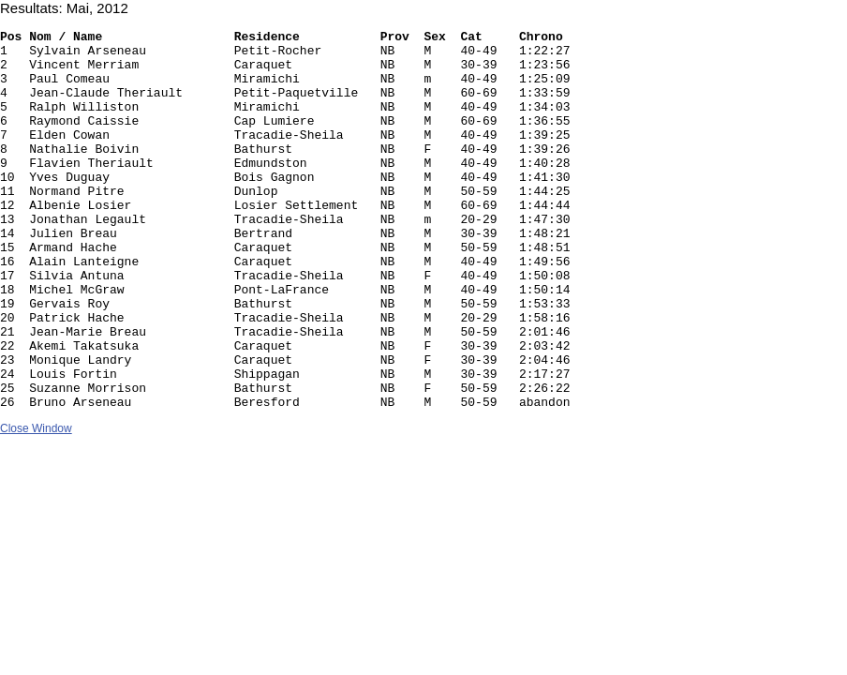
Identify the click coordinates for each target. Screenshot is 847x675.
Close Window (36, 504)
